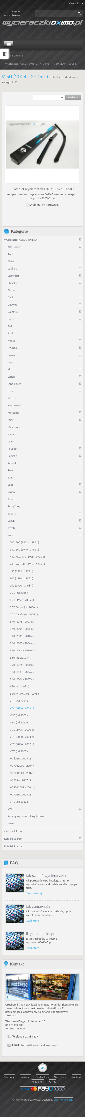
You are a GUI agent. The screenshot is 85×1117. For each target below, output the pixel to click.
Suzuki (11, 520)
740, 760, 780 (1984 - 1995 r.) (27, 563)
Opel (10, 441)
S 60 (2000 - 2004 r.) (22, 643)
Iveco (11, 823)
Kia (9, 369)
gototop (42, 1067)
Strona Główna (14, 55)
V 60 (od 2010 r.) (20, 722)
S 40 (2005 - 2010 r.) (22, 635)
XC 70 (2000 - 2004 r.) (22, 765)
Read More (32, 920)
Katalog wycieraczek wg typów (26, 816)
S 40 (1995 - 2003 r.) (22, 621)
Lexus (11, 390)
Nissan (12, 434)
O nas (52, 1081)
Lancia (11, 376)
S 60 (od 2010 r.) (19, 657)
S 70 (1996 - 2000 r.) (22, 664)
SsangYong (14, 506)
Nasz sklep (60, 1076)
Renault (12, 462)
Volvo (46, 64)
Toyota (12, 527)
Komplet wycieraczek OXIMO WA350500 (42, 189)
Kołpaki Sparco (13, 838)
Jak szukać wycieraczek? (46, 875)
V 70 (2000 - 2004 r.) (22, 736)
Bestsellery (42, 1076)
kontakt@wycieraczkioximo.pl (39, 1045)
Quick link (76, 3)
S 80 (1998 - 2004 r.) (22, 671)
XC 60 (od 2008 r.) (20, 758)
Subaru (12, 513)
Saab (10, 477)
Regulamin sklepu (40, 933)
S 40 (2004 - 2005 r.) (22, 628)
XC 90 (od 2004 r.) (20, 794)
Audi (10, 254)
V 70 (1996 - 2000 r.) (22, 729)
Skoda (11, 491)
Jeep (10, 362)
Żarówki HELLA (13, 830)
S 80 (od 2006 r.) (19, 686)
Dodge (11, 318)
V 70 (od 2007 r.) (20, 751)
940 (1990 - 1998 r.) (21, 578)
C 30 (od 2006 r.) (19, 592)
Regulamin (38, 1081)
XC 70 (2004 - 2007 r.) (22, 772)
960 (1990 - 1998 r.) (21, 585)
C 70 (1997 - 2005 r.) (22, 599)
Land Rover (14, 383)
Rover (11, 470)
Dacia (11, 297)
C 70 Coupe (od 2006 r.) (24, 607)
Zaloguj (16, 11)
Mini (10, 419)
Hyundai (13, 347)
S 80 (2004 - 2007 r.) (22, 679)
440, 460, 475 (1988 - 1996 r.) (27, 556)
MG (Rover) (14, 405)
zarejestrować (12, 15)
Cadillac (12, 268)
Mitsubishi (14, 426)
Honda (12, 340)
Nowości (25, 1076)
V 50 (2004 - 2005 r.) (22, 707)
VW (10, 808)
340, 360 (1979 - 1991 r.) (24, 549)
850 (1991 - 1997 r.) (21, 571)
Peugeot (12, 448)
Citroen (12, 290)
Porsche (12, 455)
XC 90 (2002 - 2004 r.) (22, 787)
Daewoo (13, 304)
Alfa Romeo (15, 246)
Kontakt (76, 1076)
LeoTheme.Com (63, 1099)
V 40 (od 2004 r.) (20, 700)
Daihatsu (13, 311)
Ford (10, 333)
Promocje (9, 1076)
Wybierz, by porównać (44, 204)
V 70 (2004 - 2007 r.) (22, 743)
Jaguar (11, 354)
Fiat (10, 326)
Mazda (12, 398)
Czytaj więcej (34, 893)
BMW (11, 261)
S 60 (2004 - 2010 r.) (22, 650)
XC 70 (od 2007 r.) (20, 780)
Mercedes (13, 412)
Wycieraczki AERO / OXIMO (21, 64)
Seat (10, 484)
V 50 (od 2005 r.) (20, 715)
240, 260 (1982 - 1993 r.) (24, 542)
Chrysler (12, 282)
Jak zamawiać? (38, 906)
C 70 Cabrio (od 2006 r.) (24, 614)
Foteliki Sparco (13, 846)
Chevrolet (13, 275)
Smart (11, 499)
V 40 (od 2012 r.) (20, 801)
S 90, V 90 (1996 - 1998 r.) (25, 693)
